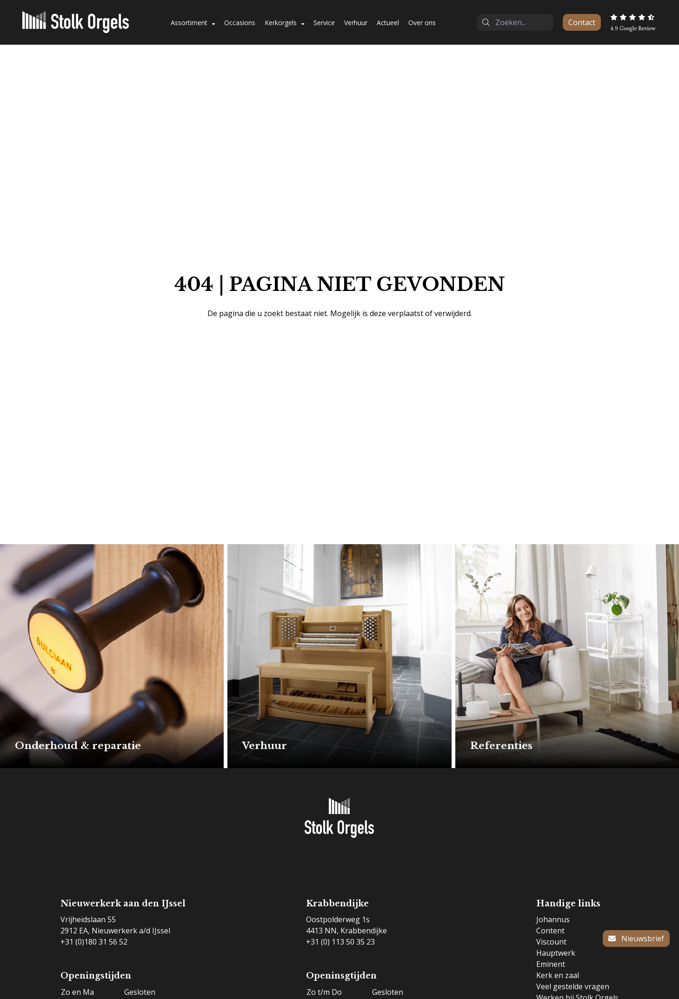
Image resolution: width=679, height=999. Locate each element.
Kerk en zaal (557, 975)
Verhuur (355, 22)
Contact (581, 22)
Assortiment (189, 22)
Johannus (553, 919)
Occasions (239, 22)
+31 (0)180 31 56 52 (93, 942)
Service (324, 22)
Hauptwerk (555, 953)
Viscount (551, 942)
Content (550, 930)
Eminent (550, 964)
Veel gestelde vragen (572, 986)
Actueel (388, 22)
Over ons (422, 22)
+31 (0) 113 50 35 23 (340, 942)
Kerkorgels (281, 22)
